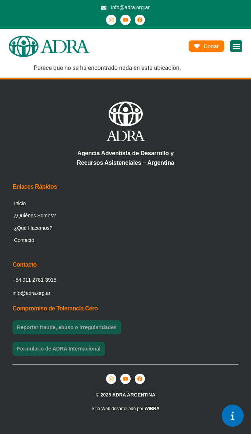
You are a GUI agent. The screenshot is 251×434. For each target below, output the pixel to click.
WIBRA (152, 408)
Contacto (24, 240)
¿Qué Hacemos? (33, 228)
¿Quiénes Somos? (35, 215)
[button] (236, 46)
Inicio (20, 203)
